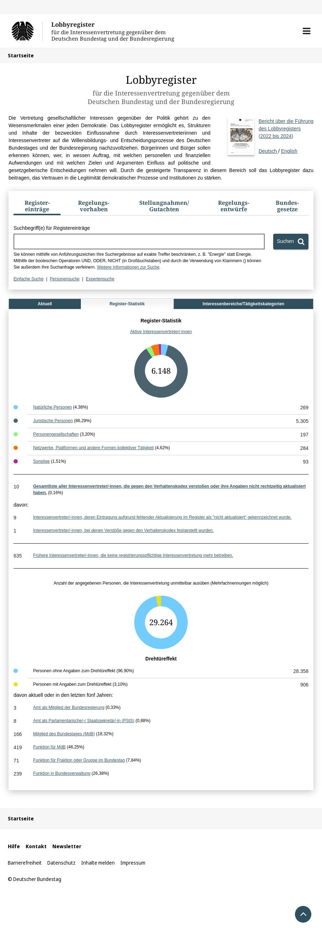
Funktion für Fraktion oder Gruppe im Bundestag (79, 760)
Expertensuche (100, 278)
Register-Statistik (127, 303)
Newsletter (66, 846)
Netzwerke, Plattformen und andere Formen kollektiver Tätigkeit (93, 447)
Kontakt (36, 846)
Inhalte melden (98, 862)
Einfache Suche (28, 278)
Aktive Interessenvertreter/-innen (161, 331)
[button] (306, 31)
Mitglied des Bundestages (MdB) (64, 733)
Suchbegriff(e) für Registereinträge (52, 228)
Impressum (132, 862)
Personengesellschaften (56, 434)
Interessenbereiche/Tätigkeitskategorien (243, 303)
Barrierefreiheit (25, 862)
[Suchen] (290, 241)
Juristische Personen (53, 420)
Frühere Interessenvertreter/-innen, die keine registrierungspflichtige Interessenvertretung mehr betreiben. (133, 555)
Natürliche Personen (52, 407)
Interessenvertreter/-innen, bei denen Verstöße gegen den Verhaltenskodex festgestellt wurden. (123, 530)
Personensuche (64, 278)
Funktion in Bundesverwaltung (61, 773)
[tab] (37, 207)
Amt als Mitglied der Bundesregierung (68, 707)
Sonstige (41, 461)
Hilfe (14, 846)
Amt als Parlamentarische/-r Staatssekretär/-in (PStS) (83, 720)
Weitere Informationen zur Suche (128, 267)
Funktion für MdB (49, 747)
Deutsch (286, 136)
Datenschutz (61, 862)
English (289, 151)
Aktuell (45, 303)
